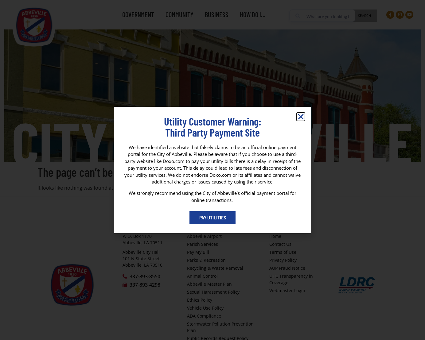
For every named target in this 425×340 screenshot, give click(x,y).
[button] (301, 117)
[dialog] (212, 170)
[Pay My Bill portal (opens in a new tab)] (212, 217)
